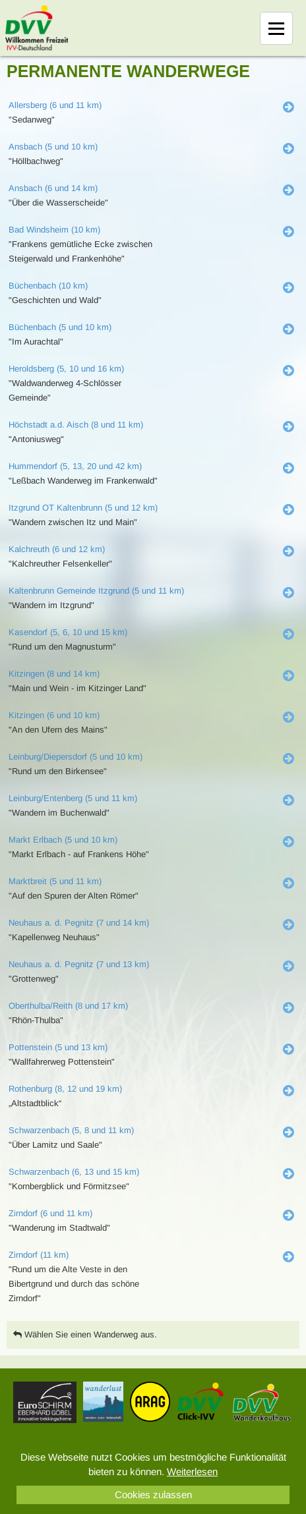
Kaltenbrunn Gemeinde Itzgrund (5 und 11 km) (96, 591)
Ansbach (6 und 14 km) (53, 188)
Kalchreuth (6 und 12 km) (57, 549)
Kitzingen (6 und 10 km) (54, 715)
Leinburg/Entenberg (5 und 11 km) (73, 798)
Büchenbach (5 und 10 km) (60, 327)
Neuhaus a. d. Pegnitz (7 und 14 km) (79, 923)
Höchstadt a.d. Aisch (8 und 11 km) (76, 425)
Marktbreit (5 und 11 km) (55, 881)
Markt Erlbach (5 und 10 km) (63, 840)
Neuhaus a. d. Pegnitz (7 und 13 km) (79, 964)
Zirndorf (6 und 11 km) (50, 1213)
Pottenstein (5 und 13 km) (58, 1047)
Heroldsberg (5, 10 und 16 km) (66, 369)
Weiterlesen (192, 1471)
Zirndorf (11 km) (39, 1255)
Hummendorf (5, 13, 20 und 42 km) (75, 466)
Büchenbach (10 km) (48, 286)
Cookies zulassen (153, 1494)
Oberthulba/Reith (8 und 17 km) (68, 1006)
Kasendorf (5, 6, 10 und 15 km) (68, 632)
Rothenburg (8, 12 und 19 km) (65, 1089)
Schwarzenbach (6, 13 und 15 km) (74, 1172)
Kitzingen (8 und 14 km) (54, 674)
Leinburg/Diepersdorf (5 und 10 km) (75, 757)
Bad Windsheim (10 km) (54, 230)
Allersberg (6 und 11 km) (55, 105)
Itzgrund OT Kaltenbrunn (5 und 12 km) (83, 508)
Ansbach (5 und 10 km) (53, 147)
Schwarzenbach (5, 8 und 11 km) (71, 1130)
